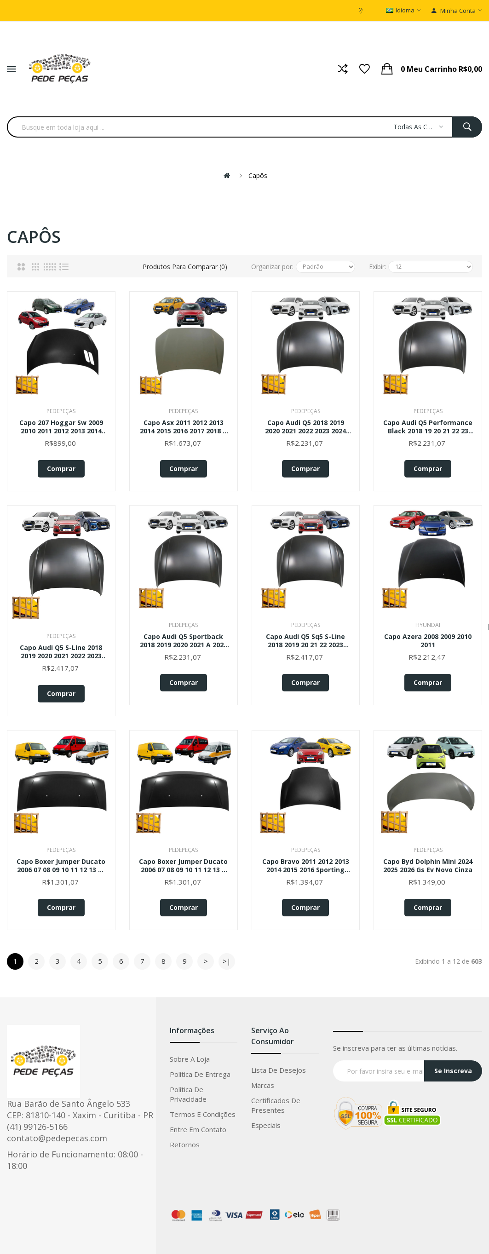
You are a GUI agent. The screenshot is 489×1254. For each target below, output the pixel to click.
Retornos (185, 1144)
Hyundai (427, 625)
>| (227, 961)
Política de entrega (200, 1074)
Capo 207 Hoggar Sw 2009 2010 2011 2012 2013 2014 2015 (61, 427)
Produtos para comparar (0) (185, 266)
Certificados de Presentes (275, 1105)
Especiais (266, 1125)
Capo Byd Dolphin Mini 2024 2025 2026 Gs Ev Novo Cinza (427, 865)
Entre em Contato (198, 1129)
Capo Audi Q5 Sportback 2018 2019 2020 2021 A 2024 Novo (183, 641)
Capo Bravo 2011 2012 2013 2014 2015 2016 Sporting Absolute (305, 865)
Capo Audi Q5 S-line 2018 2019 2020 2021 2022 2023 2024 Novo (61, 652)
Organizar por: (272, 266)
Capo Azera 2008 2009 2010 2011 (428, 641)
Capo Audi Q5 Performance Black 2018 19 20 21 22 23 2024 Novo (427, 427)
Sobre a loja (190, 1059)
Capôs (257, 175)
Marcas (262, 1085)
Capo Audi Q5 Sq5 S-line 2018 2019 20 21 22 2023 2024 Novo (305, 641)
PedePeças (60, 411)
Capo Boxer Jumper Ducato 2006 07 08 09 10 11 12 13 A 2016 (183, 865)
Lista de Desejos (278, 1070)
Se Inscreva (453, 1070)
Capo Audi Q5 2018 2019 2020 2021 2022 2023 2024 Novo (305, 427)
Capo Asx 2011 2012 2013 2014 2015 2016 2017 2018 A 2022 (183, 427)
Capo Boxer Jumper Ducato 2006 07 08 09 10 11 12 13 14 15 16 (61, 865)
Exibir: (377, 266)
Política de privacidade (188, 1094)
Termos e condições (203, 1114)
